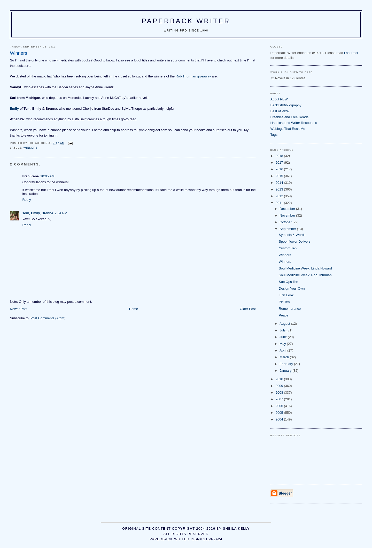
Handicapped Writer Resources (293, 123)
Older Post (247, 309)
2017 (280, 162)
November (288, 215)
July (283, 330)
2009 (280, 386)
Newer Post (18, 309)
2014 (280, 183)
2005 (280, 413)
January (286, 370)
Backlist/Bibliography (285, 105)
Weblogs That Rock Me (287, 129)
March (285, 357)
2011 (280, 203)
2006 (280, 406)
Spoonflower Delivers (295, 241)
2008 (280, 392)
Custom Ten (288, 248)
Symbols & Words (292, 235)
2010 (280, 379)
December (288, 209)
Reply (26, 200)
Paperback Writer (186, 21)
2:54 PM (61, 213)
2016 (280, 169)
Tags (273, 135)
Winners (285, 255)
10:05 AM (47, 176)
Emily (14, 108)
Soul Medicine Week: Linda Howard (305, 268)
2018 (280, 156)
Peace (283, 315)
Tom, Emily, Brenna (37, 213)
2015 (280, 176)
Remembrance (290, 309)
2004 (280, 419)
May (283, 344)
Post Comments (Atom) (47, 318)
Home (133, 309)
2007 (280, 399)
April (283, 350)
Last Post (351, 53)
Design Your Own (292, 288)
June (284, 337)
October (286, 222)
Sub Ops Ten (288, 282)
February (287, 364)
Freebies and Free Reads (289, 117)
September (288, 229)
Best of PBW (280, 111)
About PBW (279, 99)
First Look (286, 295)
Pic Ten (284, 302)
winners (30, 147)
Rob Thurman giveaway (193, 76)
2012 (280, 196)
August (285, 323)
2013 (280, 189)
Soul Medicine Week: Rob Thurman (305, 275)
